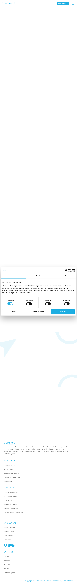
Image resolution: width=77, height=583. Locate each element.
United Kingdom (9, 573)
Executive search (10, 465)
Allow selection (38, 311)
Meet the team (9, 532)
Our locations (8, 536)
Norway (7, 564)
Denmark (7, 556)
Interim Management (11, 473)
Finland (6, 569)
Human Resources (10, 496)
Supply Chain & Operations (13, 513)
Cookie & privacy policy (54, 581)
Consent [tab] (13, 276)
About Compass (9, 528)
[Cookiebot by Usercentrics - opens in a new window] (66, 270)
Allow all (63, 311)
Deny (14, 311)
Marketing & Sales (10, 505)
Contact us (62, 3)
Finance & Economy (11, 509)
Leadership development (12, 478)
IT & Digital (8, 500)
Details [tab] (38, 276)
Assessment (8, 482)
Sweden (7, 560)
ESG (5, 517)
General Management (11, 492)
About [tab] (64, 276)
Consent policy (68, 581)
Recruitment (8, 469)
